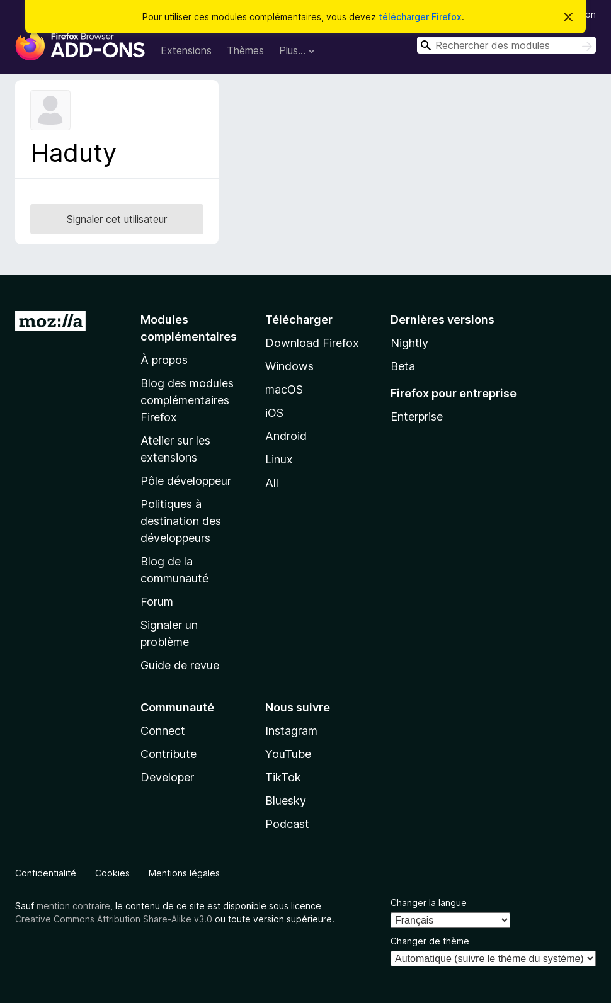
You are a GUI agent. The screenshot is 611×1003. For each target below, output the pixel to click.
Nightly (409, 342)
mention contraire (73, 905)
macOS (284, 389)
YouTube (288, 754)
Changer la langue (429, 902)
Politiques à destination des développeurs (180, 521)
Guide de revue (179, 665)
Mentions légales (184, 873)
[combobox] (506, 45)
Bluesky (285, 800)
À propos (164, 359)
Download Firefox (312, 342)
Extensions (186, 50)
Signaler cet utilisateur (117, 219)
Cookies (112, 873)
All (271, 482)
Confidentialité (45, 873)
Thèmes (245, 50)
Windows (289, 366)
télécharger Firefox (420, 16)
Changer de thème (430, 941)
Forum (156, 601)
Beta (403, 366)
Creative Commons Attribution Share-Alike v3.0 (113, 919)
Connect (162, 730)
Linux (279, 459)
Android (286, 436)
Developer (167, 777)
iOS (274, 412)
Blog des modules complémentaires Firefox (187, 400)
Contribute (168, 754)
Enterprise (417, 416)
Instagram (291, 730)
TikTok (283, 777)
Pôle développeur (185, 480)
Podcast (287, 823)
